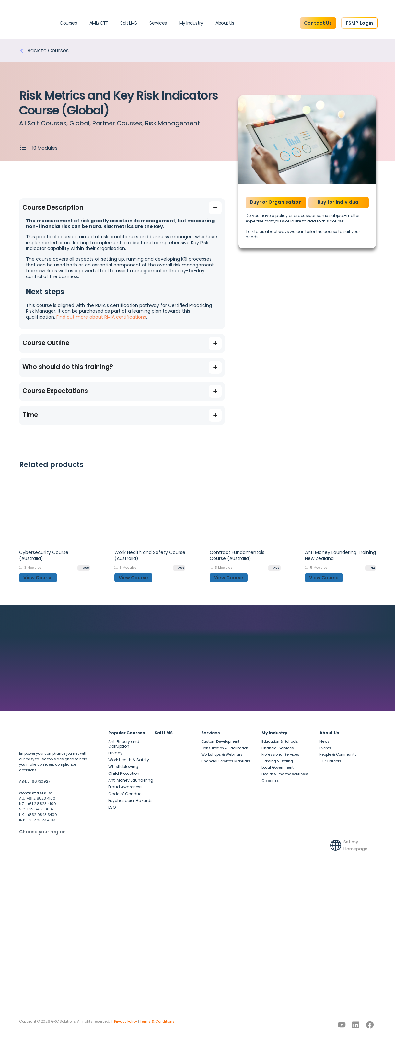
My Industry (191, 23)
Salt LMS (128, 23)
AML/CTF (98, 23)
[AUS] (83, 567)
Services (158, 23)
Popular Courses (126, 733)
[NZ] (370, 567)
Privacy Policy (125, 1021)
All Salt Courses (42, 123)
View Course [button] (38, 577)
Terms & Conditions (157, 1021)
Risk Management (172, 123)
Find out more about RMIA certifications (101, 317)
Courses (68, 23)
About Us (224, 23)
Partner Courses (117, 123)
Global (79, 123)
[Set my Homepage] (335, 845)
